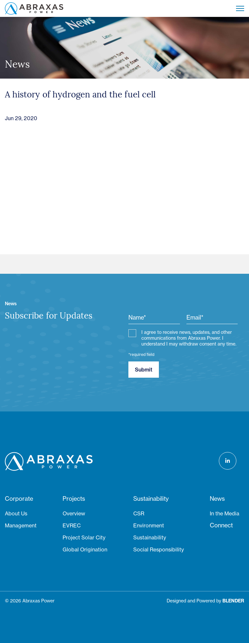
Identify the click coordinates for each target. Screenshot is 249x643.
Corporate (19, 498)
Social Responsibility (158, 549)
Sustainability (151, 498)
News (217, 498)
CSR (138, 513)
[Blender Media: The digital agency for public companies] (233, 601)
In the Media (224, 513)
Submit (143, 369)
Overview (74, 513)
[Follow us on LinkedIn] (227, 461)
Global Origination (85, 549)
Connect (221, 525)
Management (21, 525)
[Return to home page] (34, 8)
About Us (16, 513)
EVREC (72, 525)
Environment (148, 525)
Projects (74, 498)
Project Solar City (84, 537)
